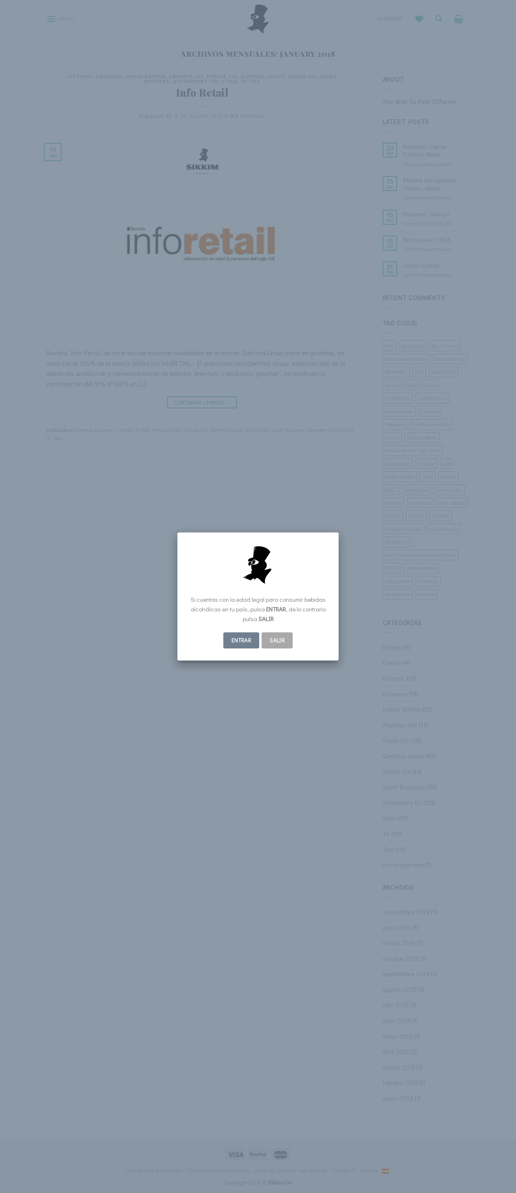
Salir (277, 640)
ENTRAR (241, 640)
